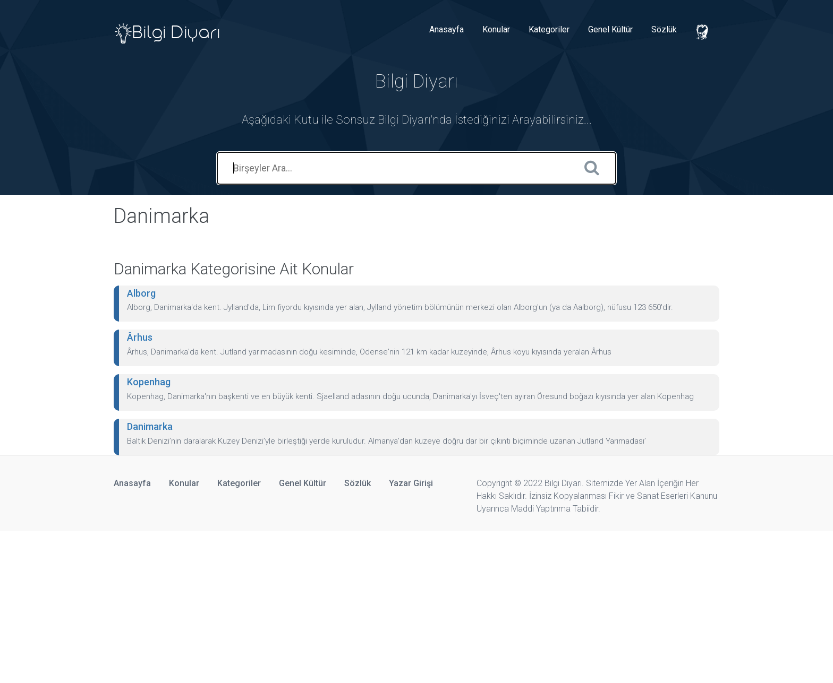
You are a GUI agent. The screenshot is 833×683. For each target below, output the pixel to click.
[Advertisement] (319, 605)
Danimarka (150, 426)
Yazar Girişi (411, 483)
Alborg (141, 293)
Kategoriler (549, 29)
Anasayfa (446, 29)
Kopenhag (149, 381)
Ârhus (139, 337)
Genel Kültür (610, 29)
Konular (496, 29)
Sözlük (664, 29)
